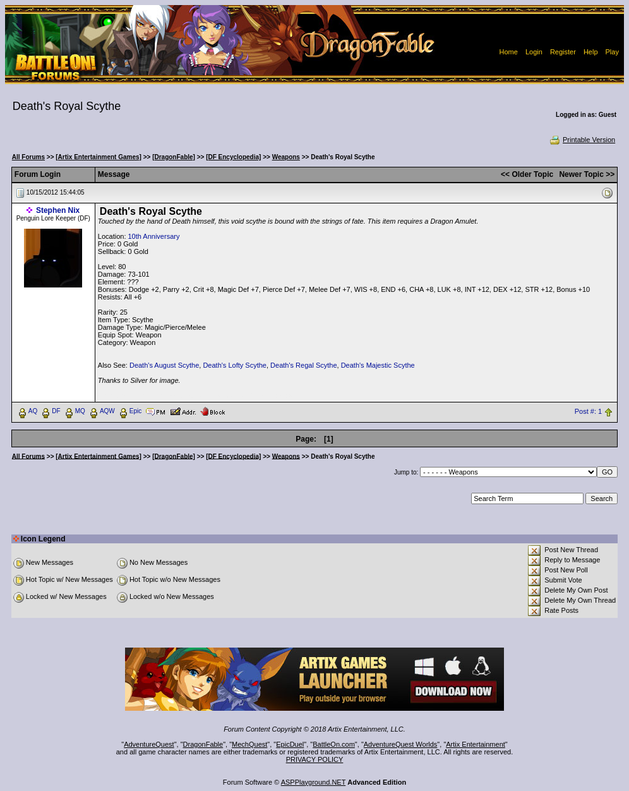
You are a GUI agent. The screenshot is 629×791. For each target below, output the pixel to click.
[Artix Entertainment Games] (98, 157)
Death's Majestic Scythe (378, 365)
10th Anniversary (154, 236)
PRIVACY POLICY (315, 759)
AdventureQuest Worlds (401, 744)
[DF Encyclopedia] (233, 157)
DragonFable (203, 744)
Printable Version (582, 139)
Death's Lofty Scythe (235, 365)
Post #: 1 (588, 411)
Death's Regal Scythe (303, 365)
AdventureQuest (149, 744)
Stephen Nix (58, 210)
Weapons (286, 157)
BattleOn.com (334, 744)
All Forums (28, 157)
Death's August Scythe (164, 365)
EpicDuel (290, 744)
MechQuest (249, 744)
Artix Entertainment (475, 744)
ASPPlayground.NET (313, 782)
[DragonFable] (173, 157)
